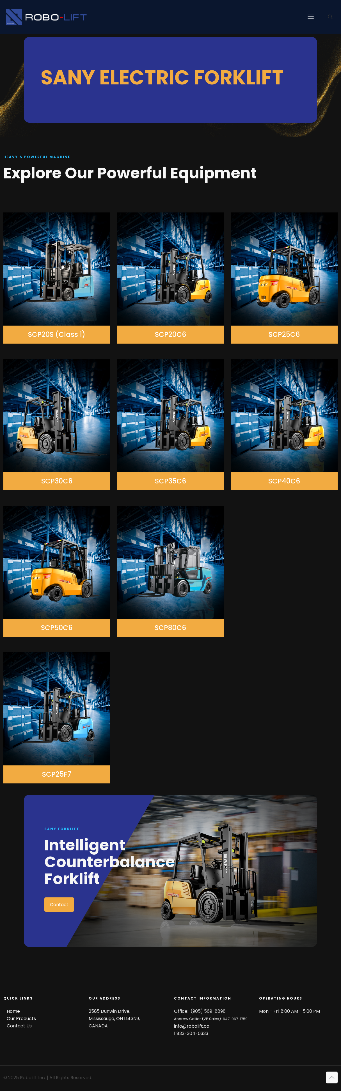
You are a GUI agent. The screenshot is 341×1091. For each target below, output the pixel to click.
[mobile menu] (310, 17)
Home (13, 1011)
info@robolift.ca (191, 1026)
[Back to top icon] (332, 1077)
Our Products (21, 1018)
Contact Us (19, 1026)
